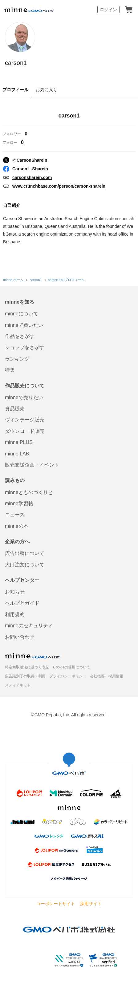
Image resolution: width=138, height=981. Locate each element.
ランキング (17, 358)
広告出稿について (24, 553)
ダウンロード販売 (24, 431)
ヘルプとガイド (22, 603)
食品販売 (15, 408)
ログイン (108, 9)
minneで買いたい (24, 325)
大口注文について (24, 564)
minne (32, 656)
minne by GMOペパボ (29, 10)
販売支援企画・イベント (32, 464)
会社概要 (97, 676)
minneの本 (16, 526)
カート (129, 10)
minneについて (21, 313)
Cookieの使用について (71, 667)
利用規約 (15, 614)
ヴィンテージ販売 (24, 419)
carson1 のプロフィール (66, 280)
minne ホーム (13, 280)
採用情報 (115, 676)
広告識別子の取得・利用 (25, 676)
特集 (10, 370)
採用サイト (91, 903)
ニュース (15, 514)
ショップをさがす (24, 347)
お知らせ (15, 592)
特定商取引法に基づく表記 (27, 667)
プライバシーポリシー (67, 676)
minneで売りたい (24, 397)
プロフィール (15, 89)
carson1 (16, 62)
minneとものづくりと (29, 492)
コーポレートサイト (55, 903)
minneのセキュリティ (29, 625)
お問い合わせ (19, 637)
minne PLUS (19, 442)
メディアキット (18, 685)
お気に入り (46, 89)
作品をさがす (19, 336)
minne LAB (17, 453)
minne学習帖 (19, 503)
